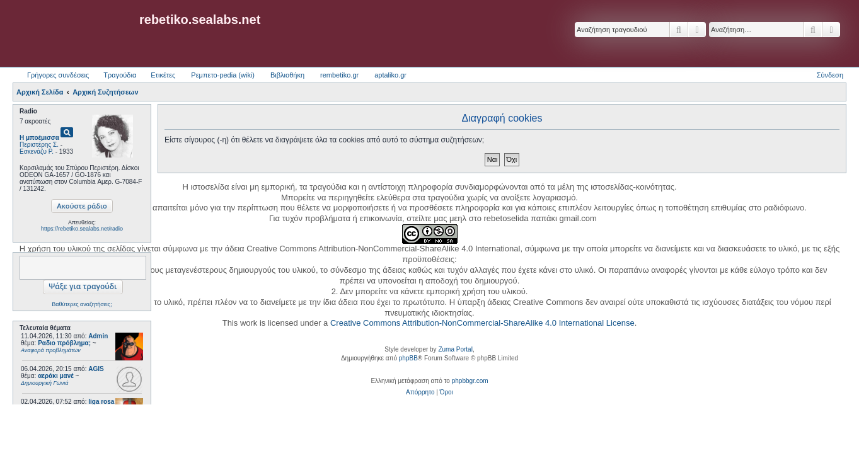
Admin (98, 336)
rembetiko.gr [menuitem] (339, 75)
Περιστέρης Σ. (39, 144)
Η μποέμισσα (39, 137)
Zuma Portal (455, 349)
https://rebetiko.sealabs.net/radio (82, 229)
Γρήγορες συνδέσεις (58, 75)
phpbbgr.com (470, 380)
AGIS (95, 368)
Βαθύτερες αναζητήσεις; (82, 304)
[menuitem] (420, 392)
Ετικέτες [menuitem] (163, 75)
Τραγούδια (119, 75)
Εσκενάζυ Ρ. (37, 151)
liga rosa (101, 401)
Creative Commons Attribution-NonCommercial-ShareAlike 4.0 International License (482, 323)
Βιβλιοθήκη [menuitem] (287, 75)
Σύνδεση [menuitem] (830, 75)
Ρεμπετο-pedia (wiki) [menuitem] (223, 75)
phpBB (408, 358)
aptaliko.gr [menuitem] (390, 75)
